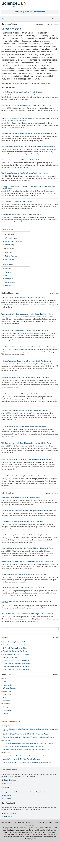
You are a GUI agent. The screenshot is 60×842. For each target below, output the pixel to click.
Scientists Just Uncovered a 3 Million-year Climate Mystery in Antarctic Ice (26, 394)
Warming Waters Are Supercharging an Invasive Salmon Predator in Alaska (27, 314)
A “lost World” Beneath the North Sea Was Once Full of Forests (22, 588)
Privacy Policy (41, 822)
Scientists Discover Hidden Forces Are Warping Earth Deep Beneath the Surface (28, 510)
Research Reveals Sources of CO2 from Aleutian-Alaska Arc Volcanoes (25, 160)
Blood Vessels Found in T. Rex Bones (16, 645)
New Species (7, 710)
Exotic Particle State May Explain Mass (16, 663)
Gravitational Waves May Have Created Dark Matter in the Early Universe (28, 743)
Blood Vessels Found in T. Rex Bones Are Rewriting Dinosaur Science (27, 762)
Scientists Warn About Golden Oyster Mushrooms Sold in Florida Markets (26, 361)
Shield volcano (10, 282)
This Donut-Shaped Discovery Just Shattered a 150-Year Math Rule (26, 749)
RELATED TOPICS (8, 229)
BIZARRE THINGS (6, 740)
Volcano (8, 272)
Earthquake (9, 279)
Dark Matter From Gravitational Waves (16, 666)
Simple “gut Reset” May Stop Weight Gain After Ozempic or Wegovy (26, 734)
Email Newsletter (10, 780)
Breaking (4, 637)
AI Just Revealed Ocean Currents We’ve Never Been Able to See (23, 427)
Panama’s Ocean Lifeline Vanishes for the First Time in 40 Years (23, 297)
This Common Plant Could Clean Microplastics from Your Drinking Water (26, 443)
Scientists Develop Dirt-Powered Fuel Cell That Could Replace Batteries (26, 535)
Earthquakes (9, 259)
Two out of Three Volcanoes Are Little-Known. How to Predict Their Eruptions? (28, 146)
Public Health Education (13, 241)
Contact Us (8, 816)
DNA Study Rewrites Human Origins (15, 648)
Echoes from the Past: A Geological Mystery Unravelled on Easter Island (26, 105)
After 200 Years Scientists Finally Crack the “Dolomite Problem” (23, 476)
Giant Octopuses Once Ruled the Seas (16, 669)
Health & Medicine (9, 234)
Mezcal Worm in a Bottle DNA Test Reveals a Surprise (21, 759)
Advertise (30, 822)
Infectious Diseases (9, 688)
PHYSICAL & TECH (6, 691)
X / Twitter (7, 799)
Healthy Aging (7, 685)
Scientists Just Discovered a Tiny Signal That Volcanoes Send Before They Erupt (29, 133)
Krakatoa (8, 285)
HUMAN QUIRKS (6, 726)
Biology (5, 707)
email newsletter (39, 12)
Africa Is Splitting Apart (10, 657)
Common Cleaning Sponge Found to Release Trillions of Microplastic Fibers (27, 548)
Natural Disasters (11, 256)
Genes (5, 682)
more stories (53, 629)
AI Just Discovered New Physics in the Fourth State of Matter (24, 746)
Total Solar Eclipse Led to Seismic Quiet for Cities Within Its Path (23, 574)
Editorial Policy (53, 822)
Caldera (8, 269)
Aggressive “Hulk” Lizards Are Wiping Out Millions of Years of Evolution (25, 330)
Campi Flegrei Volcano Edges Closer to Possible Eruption (21, 214)
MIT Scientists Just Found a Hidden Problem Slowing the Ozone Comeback (27, 614)
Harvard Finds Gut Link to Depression (16, 660)
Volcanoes (8, 252)
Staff (14, 822)
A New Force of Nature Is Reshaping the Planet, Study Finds (22, 522)
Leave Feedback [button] (10, 813)
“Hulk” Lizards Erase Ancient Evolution (16, 654)
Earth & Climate (8, 249)
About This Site (5, 822)
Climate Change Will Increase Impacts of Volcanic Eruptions (21, 92)
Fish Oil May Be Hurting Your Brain (15, 651)
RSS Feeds (8, 783)
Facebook (7, 795)
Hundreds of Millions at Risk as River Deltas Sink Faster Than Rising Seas (26, 459)
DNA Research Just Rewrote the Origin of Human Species (21, 497)
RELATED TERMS (8, 264)
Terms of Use (29, 825)
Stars (4, 697)
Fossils (5, 713)
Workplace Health (11, 238)
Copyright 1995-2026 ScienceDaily (14, 828)
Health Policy (9, 245)
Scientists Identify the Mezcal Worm (15, 642)
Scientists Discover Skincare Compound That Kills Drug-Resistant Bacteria (28, 737)
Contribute (21, 822)
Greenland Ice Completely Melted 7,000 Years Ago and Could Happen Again (27, 561)
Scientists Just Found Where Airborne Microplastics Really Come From (25, 377)
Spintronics (6, 700)
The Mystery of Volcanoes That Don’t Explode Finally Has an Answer (24, 173)
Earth (7, 275)
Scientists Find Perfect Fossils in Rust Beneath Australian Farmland (24, 410)
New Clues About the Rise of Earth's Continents (17, 201)
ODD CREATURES (6, 752)
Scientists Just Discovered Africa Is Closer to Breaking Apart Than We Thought (28, 347)
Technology (7, 694)
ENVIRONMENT (5, 703)
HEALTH (3, 678)
